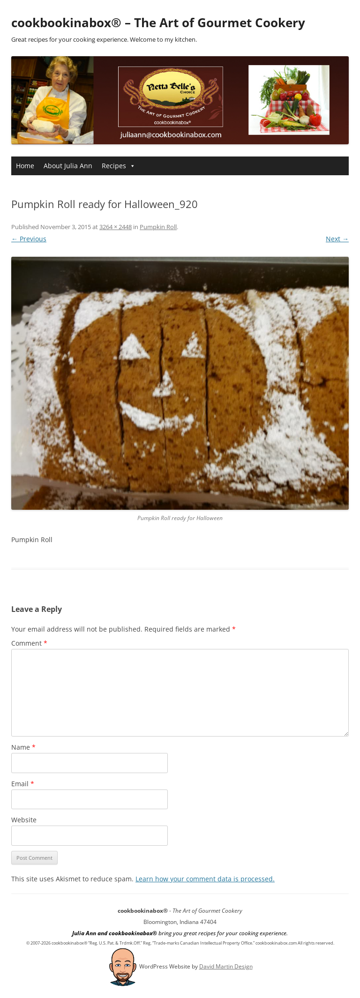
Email (22, 783)
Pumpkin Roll (158, 227)
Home (25, 165)
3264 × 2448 (115, 227)
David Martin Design (226, 966)
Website (24, 819)
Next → (337, 238)
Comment (29, 643)
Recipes (118, 165)
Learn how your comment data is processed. (205, 878)
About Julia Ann (68, 165)
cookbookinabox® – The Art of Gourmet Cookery (158, 22)
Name (23, 747)
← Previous (28, 238)
